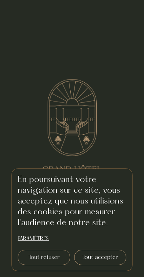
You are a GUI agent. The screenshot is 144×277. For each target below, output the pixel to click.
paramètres (33, 239)
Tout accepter (100, 257)
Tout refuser (44, 257)
